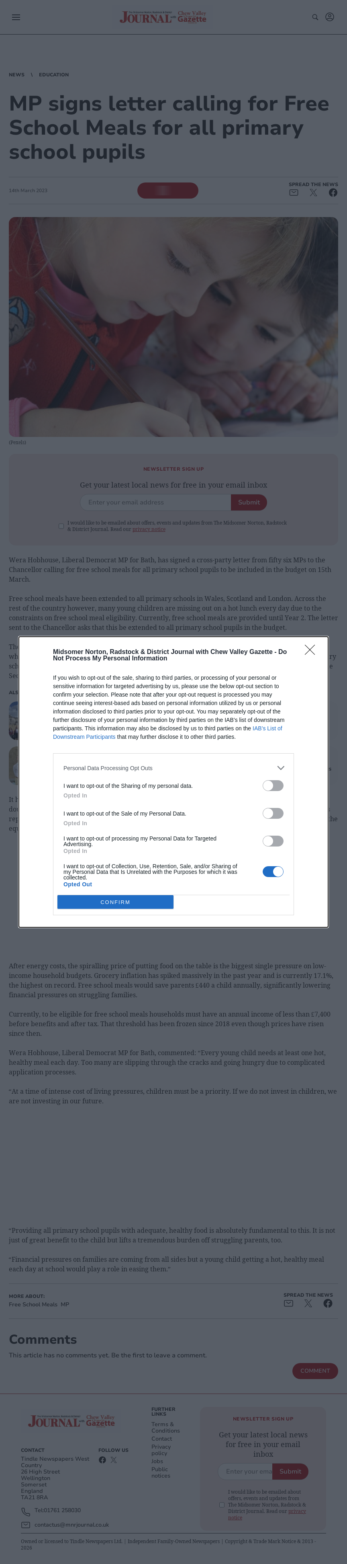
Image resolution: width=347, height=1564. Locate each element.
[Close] (312, 652)
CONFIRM (115, 902)
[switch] (273, 785)
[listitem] (173, 768)
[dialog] (173, 782)
